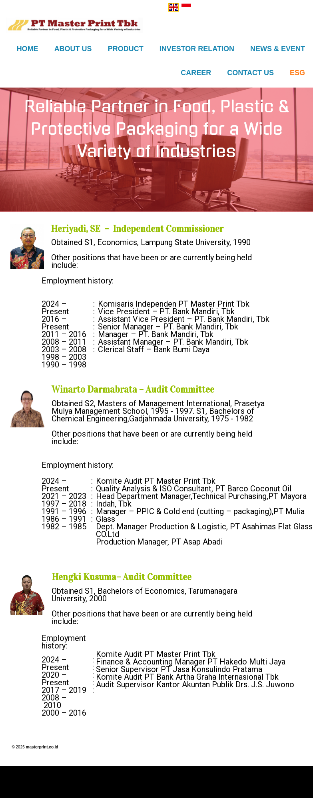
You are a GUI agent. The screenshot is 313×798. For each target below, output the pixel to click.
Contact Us (250, 73)
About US (73, 49)
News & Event (277, 49)
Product (126, 49)
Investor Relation (196, 49)
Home (27, 49)
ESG (297, 73)
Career (196, 73)
